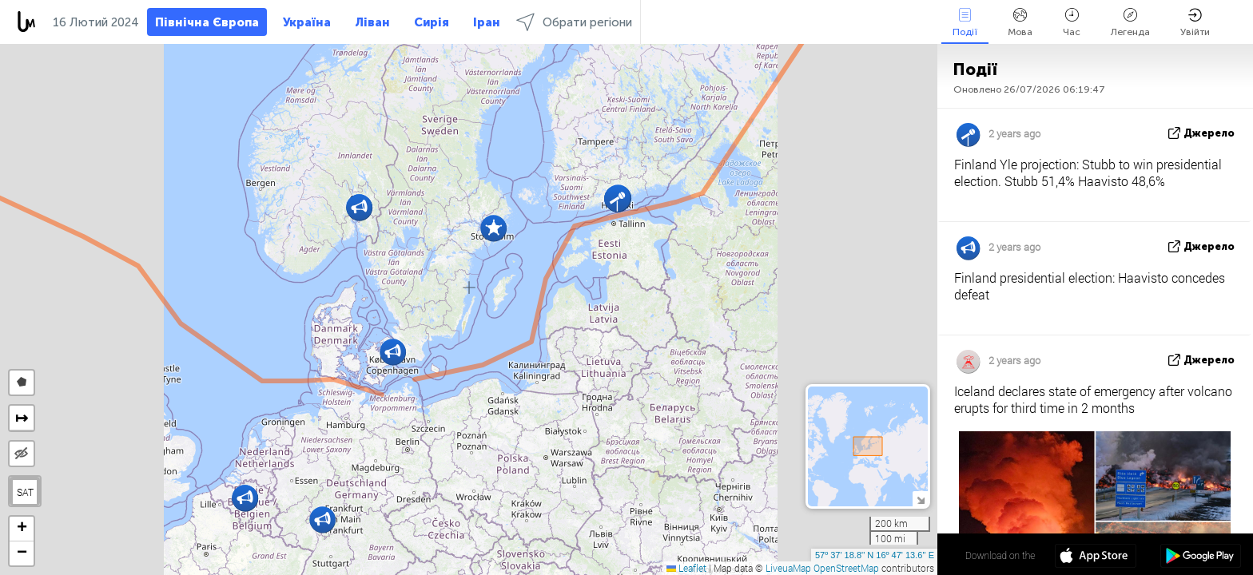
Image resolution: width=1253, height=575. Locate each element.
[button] (392, 351)
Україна (307, 22)
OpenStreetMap (846, 567)
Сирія (431, 22)
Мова (1020, 23)
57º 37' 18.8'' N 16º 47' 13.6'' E (874, 555)
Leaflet (686, 567)
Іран (486, 22)
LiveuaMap (788, 567)
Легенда (1130, 23)
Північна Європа (207, 22)
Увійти (1195, 23)
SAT (25, 492)
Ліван (372, 22)
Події (965, 23)
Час (1071, 23)
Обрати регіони (574, 22)
